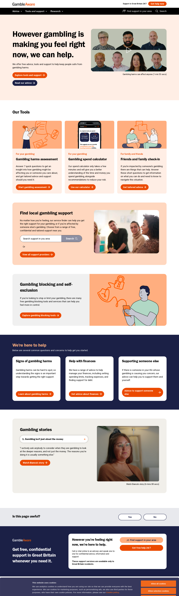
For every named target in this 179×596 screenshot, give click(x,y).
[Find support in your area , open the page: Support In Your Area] (141, 540)
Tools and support (34, 11)
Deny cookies (158, 580)
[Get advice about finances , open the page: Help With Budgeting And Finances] (86, 394)
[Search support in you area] (71, 238)
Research (55, 11)
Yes (130, 517)
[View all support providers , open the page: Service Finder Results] (37, 254)
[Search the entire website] (161, 11)
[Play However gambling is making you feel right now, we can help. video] (129, 50)
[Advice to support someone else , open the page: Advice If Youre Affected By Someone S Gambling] (142, 392)
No (155, 517)
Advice (15, 11)
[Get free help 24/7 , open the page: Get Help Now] (141, 548)
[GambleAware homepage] (23, 3)
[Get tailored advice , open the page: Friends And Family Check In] (135, 187)
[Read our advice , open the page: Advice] (24, 83)
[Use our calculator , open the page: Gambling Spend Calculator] (82, 187)
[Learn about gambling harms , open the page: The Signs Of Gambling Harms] (35, 394)
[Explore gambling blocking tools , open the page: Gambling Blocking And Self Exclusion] (40, 315)
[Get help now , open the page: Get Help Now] (157, 4)
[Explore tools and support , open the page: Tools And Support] (29, 75)
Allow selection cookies (158, 573)
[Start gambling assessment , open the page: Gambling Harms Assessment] (34, 187)
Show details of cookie (133, 591)
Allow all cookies (158, 566)
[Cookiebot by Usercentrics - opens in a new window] (16, 591)
